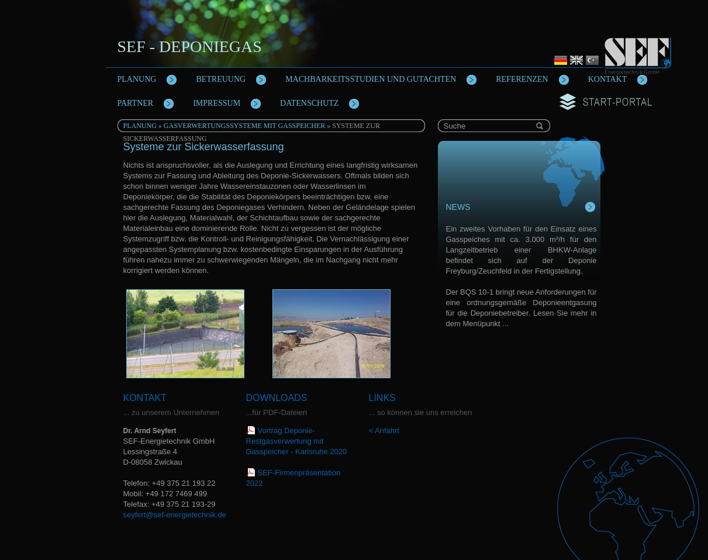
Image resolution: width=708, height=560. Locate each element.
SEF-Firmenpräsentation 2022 (293, 478)
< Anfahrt (384, 430)
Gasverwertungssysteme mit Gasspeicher (244, 126)
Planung (140, 126)
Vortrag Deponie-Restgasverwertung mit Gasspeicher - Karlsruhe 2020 (296, 441)
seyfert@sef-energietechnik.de (175, 514)
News (458, 207)
